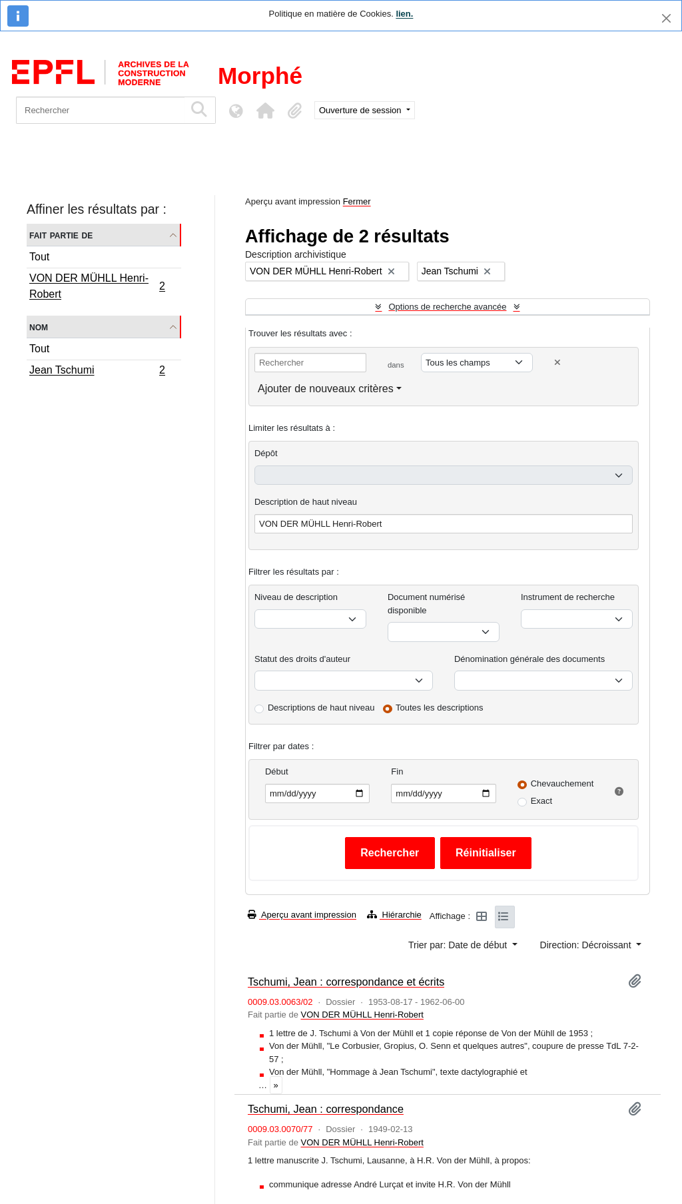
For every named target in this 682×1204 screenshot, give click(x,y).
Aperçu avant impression (302, 915)
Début (276, 771)
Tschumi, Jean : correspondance (326, 1109)
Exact (542, 801)
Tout (39, 256)
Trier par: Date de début (459, 945)
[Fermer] (666, 18)
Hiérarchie (394, 915)
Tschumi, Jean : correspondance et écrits (346, 982)
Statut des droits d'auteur (302, 659)
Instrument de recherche (568, 597)
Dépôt (266, 453)
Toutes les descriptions (440, 708)
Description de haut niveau (305, 502)
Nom (38, 326)
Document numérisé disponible (426, 603)
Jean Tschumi (97, 371)
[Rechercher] (100, 110)
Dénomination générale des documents (529, 659)
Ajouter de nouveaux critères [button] (326, 388)
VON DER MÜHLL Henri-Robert (97, 286)
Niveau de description (296, 597)
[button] (265, 110)
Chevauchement (562, 783)
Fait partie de (61, 234)
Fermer (357, 201)
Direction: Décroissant (587, 945)
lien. (404, 14)
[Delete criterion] (557, 363)
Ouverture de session (361, 110)
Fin (397, 771)
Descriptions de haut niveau (321, 708)
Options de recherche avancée (447, 307)
